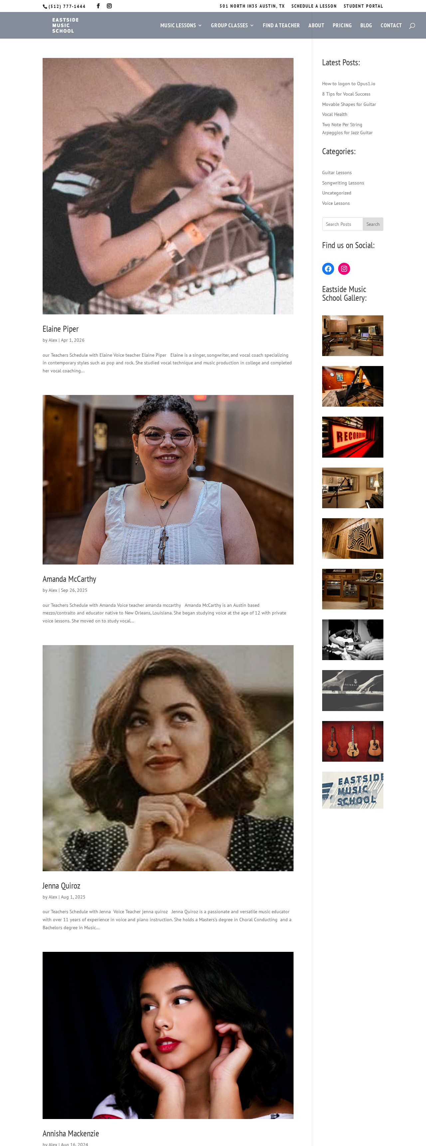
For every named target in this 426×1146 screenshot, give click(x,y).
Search (373, 224)
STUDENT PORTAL (363, 6)
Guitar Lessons (337, 173)
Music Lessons (178, 26)
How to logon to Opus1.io (348, 84)
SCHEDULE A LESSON (314, 6)
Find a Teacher (281, 26)
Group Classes (229, 26)
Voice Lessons (336, 203)
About (316, 26)
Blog (366, 26)
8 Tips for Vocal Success (346, 94)
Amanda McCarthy (69, 578)
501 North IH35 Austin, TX (252, 6)
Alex (53, 340)
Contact (391, 26)
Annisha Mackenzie (71, 1133)
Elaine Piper (61, 328)
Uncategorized (336, 193)
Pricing (342, 26)
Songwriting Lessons (343, 183)
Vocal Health (334, 114)
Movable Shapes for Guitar (349, 104)
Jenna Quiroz (61, 885)
